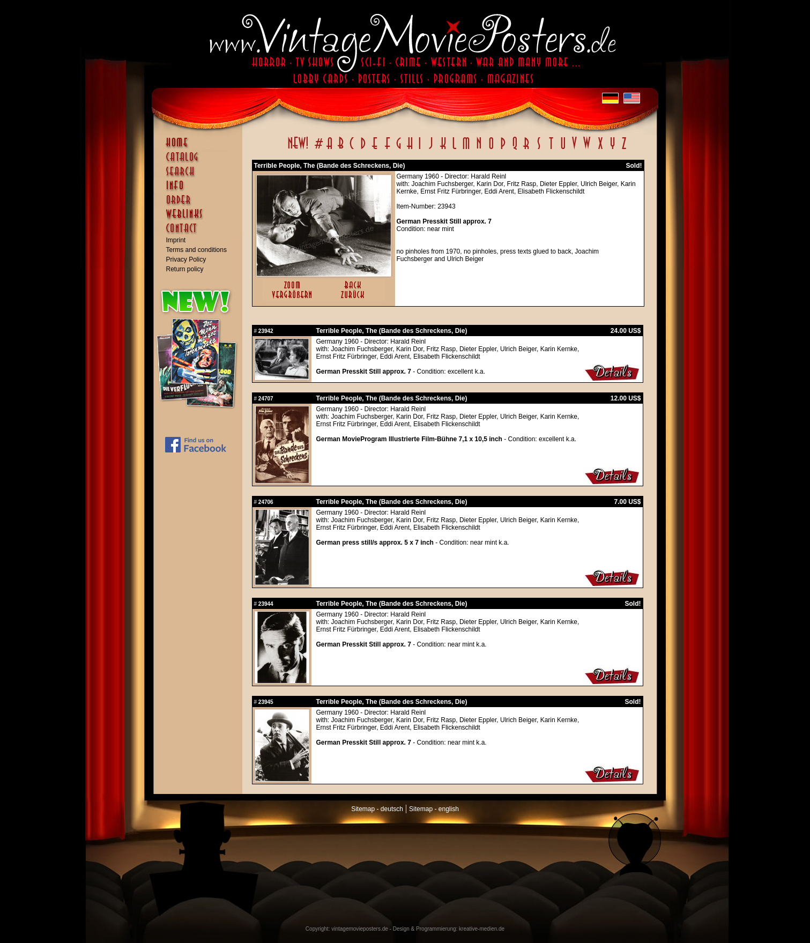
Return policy (185, 269)
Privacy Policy (186, 259)
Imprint (176, 240)
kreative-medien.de (481, 929)
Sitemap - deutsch (377, 809)
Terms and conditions (196, 250)
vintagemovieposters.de (359, 929)
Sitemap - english (434, 809)
